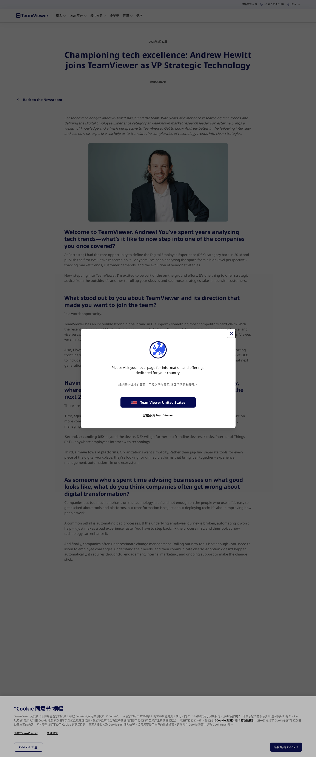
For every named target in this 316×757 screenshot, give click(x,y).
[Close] (231, 333)
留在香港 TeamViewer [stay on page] (158, 415)
